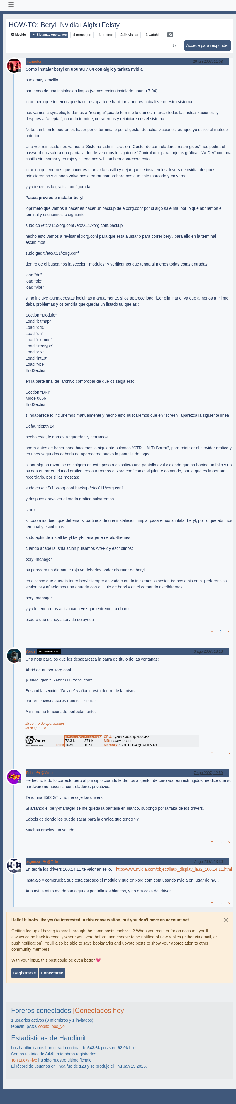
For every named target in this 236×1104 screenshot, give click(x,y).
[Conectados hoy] (99, 1010)
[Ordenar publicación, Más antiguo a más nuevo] (174, 45)
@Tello (50, 862)
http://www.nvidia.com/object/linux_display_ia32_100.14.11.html (174, 869)
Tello (30, 773)
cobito (43, 1026)
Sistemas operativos (49, 35)
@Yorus (44, 773)
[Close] (226, 920)
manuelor (34, 61)
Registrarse (24, 973)
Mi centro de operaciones (45, 724)
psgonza (33, 862)
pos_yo (58, 1026)
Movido (18, 35)
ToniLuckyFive (24, 1060)
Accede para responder (207, 45)
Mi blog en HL (36, 728)
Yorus (30, 651)
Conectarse (52, 973)
